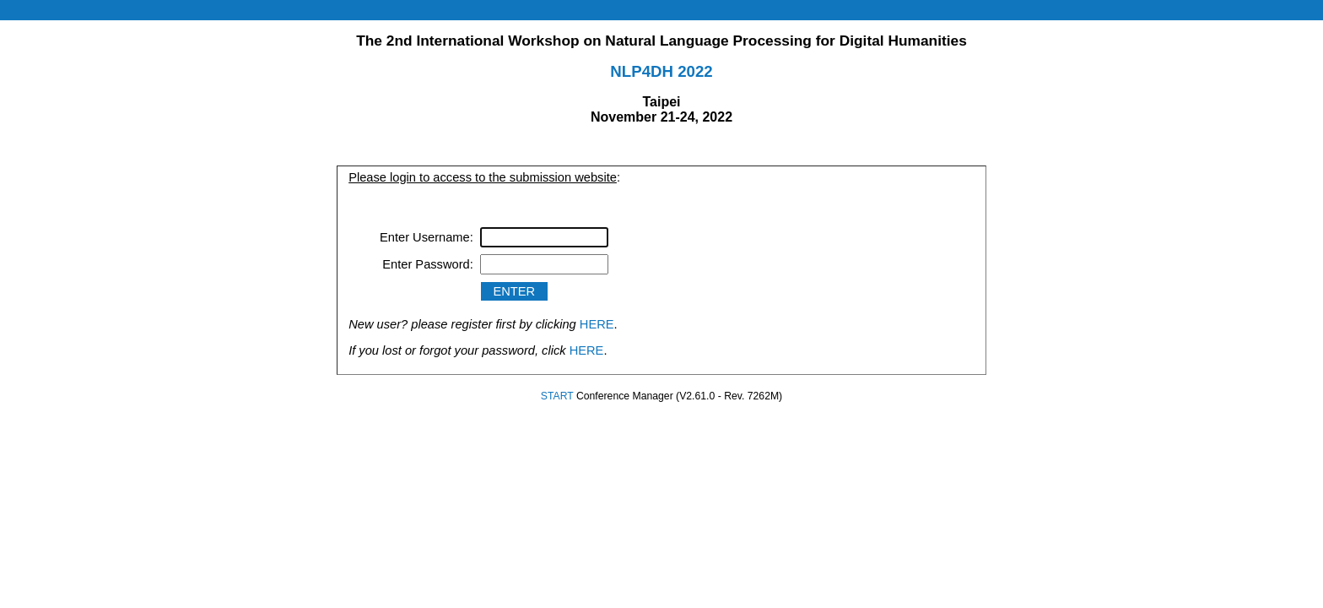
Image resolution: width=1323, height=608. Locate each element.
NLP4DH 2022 (661, 71)
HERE (597, 324)
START (557, 396)
